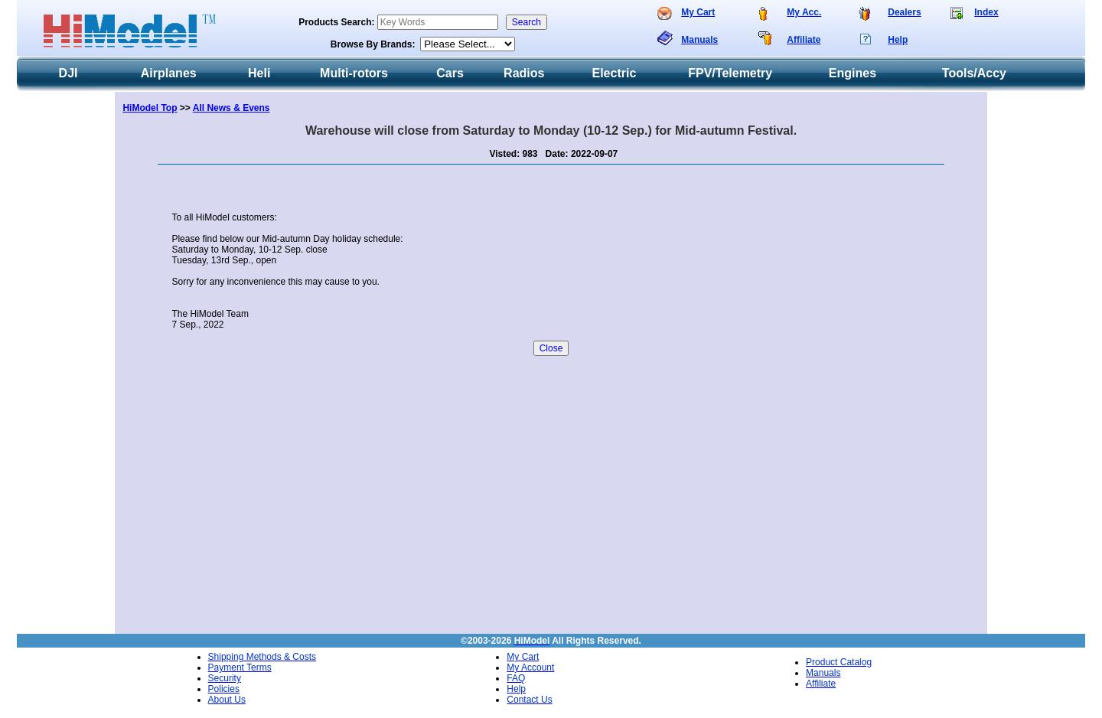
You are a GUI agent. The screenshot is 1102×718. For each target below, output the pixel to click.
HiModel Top (149, 108)
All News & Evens (231, 108)
